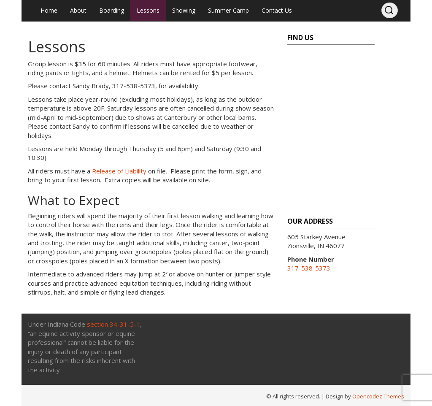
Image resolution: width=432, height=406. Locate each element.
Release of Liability (119, 171)
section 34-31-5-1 (113, 324)
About (78, 10)
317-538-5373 (308, 268)
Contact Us (277, 10)
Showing (183, 10)
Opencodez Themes (378, 396)
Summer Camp (228, 10)
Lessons (148, 10)
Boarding (111, 10)
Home (48, 10)
